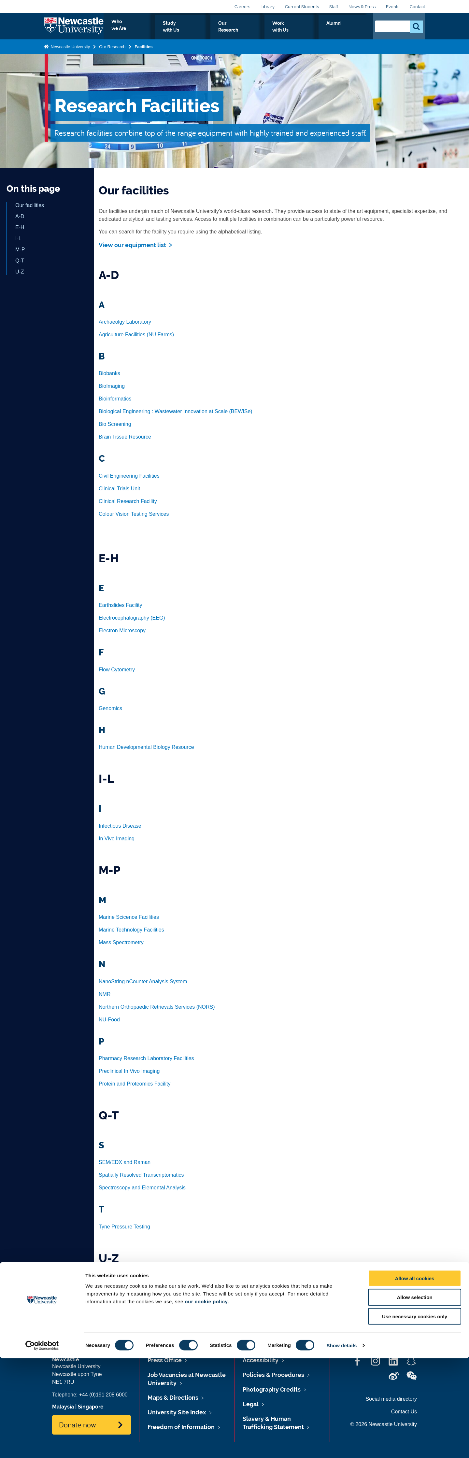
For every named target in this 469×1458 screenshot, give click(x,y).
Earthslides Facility (120, 605)
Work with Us (317, 30)
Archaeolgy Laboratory (125, 322)
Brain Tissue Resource (125, 437)
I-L (18, 238)
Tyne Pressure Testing (124, 1226)
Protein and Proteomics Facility (135, 1083)
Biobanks (109, 373)
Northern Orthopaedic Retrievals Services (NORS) (157, 1007)
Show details (342, 1445)
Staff (333, 6)
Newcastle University (70, 52)
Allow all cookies (414, 1378)
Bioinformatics (115, 398)
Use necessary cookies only (414, 1416)
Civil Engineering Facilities (129, 476)
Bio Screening (115, 424)
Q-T (19, 260)
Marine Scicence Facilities (129, 917)
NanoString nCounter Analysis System (143, 981)
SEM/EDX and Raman (124, 1162)
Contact (417, 6)
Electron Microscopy (122, 630)
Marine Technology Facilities (131, 929)
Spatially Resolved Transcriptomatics (141, 1175)
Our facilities (29, 205)
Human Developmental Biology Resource (146, 747)
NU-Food (109, 1019)
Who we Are (184, 30)
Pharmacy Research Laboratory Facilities (146, 1058)
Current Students (302, 6)
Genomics (110, 708)
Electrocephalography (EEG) (132, 618)
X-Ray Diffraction (118, 1305)
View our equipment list (132, 245)
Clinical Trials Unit (119, 488)
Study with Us (227, 30)
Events (392, 6)
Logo (74, 29)
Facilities (144, 52)
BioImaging (112, 386)
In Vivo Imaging (117, 838)
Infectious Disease (120, 826)
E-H (19, 227)
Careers (242, 6)
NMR (104, 994)
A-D (19, 216)
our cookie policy (206, 1401)
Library (268, 6)
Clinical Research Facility (128, 501)
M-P (20, 249)
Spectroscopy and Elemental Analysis (142, 1187)
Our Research (273, 30)
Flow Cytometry (117, 669)
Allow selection (414, 1397)
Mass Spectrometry (121, 942)
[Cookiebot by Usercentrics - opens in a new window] (42, 1445)
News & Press (362, 6)
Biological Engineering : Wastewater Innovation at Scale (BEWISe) (175, 411)
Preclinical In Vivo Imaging (129, 1071)
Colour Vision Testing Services (134, 514)
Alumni (353, 30)
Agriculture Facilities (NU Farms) (136, 334)
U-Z (19, 271)
